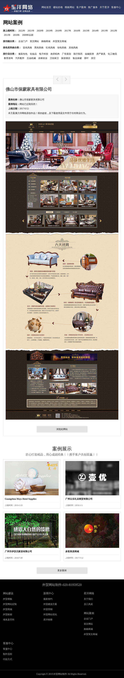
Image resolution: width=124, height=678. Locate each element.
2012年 (113, 30)
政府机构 (55, 54)
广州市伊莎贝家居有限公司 (18, 551)
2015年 (86, 30)
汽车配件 (19, 58)
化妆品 (33, 54)
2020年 (40, 30)
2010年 (16, 35)
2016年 (77, 30)
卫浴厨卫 (54, 58)
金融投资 (89, 54)
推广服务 (93, 7)
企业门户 (22, 41)
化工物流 (112, 54)
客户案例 (81, 7)
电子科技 (43, 54)
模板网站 (69, 7)
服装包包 (22, 54)
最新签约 (47, 599)
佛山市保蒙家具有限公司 (32, 99)
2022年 (21, 30)
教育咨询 (8, 58)
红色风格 (50, 47)
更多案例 (62, 570)
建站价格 (58, 7)
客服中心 (116, 7)
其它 (93, 58)
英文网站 (34, 41)
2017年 (67, 30)
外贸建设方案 (50, 604)
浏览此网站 (62, 429)
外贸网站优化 (50, 614)
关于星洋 (104, 7)
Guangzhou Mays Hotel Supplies (20, 499)
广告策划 (66, 54)
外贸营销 (47, 609)
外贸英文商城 (59, 41)
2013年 (104, 30)
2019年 (49, 30)
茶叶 (86, 58)
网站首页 (46, 7)
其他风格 (73, 47)
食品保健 (77, 58)
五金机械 (31, 58)
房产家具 (100, 54)
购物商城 (45, 41)
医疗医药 (78, 54)
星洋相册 (47, 619)
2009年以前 (27, 35)
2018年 (58, 30)
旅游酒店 (65, 58)
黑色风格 (38, 47)
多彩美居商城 (72, 551)
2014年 (95, 30)
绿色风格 (61, 47)
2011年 (7, 35)
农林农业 (42, 58)
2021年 (31, 30)
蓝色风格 (27, 47)
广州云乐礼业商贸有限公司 (79, 499)
